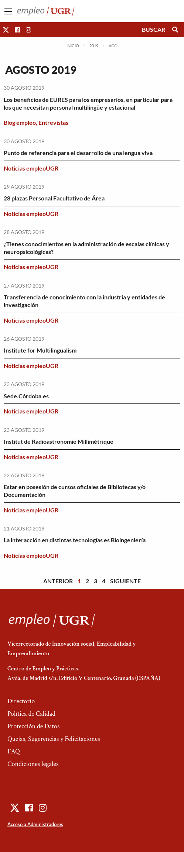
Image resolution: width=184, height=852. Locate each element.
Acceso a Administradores (35, 824)
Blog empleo (20, 122)
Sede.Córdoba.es (26, 395)
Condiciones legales (32, 764)
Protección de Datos (33, 726)
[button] (6, 29)
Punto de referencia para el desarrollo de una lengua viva (78, 152)
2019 (93, 45)
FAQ (13, 751)
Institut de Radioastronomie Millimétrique (58, 441)
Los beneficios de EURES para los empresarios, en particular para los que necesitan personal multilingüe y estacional (88, 103)
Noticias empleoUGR (31, 168)
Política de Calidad (31, 714)
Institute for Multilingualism (40, 350)
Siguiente (125, 580)
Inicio (73, 45)
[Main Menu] (8, 11)
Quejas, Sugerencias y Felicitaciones (53, 739)
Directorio (21, 701)
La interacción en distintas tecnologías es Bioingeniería (75, 539)
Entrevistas (53, 122)
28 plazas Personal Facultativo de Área (54, 198)
